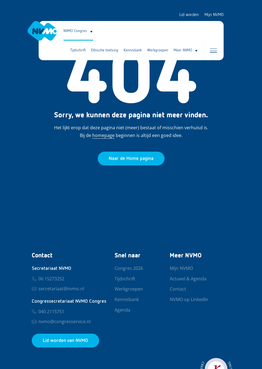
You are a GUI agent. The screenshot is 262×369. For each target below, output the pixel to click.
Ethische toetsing (104, 50)
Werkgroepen (157, 50)
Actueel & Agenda (188, 279)
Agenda (122, 310)
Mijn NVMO (214, 15)
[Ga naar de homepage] (131, 158)
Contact (178, 289)
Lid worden (189, 15)
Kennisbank (133, 50)
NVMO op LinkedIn (189, 299)
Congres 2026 (129, 268)
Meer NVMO (183, 50)
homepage (103, 135)
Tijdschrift (78, 50)
